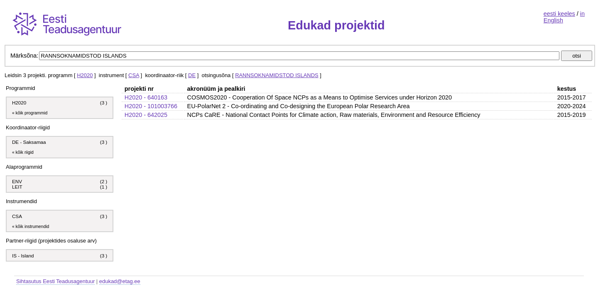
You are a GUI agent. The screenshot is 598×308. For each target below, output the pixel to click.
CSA (133, 75)
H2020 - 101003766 (151, 106)
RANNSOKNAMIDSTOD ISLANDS (277, 75)
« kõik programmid (29, 113)
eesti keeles (559, 13)
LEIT (17, 186)
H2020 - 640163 (146, 97)
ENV (17, 181)
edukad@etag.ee (119, 281)
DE (192, 75)
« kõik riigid (23, 152)
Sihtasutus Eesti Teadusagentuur (55, 281)
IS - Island (23, 255)
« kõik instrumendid (30, 226)
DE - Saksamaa (29, 142)
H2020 (85, 75)
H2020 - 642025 (146, 115)
